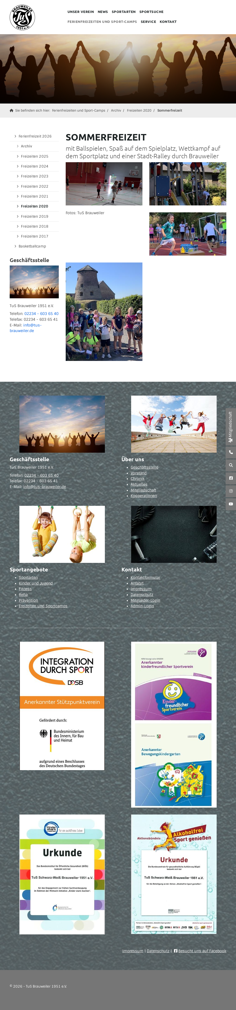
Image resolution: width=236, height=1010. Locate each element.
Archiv (116, 110)
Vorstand (139, 473)
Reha (23, 594)
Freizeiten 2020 (139, 110)
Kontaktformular (145, 577)
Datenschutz (142, 594)
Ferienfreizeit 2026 (35, 136)
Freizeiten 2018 (34, 226)
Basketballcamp (32, 246)
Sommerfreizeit (169, 110)
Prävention (28, 600)
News (103, 11)
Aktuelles (139, 484)
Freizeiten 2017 (34, 236)
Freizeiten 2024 (34, 166)
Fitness (25, 588)
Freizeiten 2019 (34, 216)
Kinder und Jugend (36, 583)
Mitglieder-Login (145, 600)
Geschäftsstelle (144, 467)
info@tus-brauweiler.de (44, 486)
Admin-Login (142, 606)
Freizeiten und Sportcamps (43, 606)
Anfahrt (137, 583)
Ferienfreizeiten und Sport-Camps (102, 21)
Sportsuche (151, 11)
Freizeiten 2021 (34, 196)
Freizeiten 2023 (34, 176)
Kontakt (168, 21)
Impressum (141, 588)
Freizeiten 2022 (34, 186)
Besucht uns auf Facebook (202, 951)
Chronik (138, 478)
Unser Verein (81, 11)
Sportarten (124, 11)
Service (148, 21)
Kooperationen (144, 495)
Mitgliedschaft (143, 490)
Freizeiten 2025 (34, 156)
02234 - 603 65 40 (41, 313)
